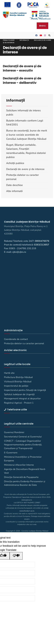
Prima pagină (9, 40)
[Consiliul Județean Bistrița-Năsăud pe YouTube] (40, 35)
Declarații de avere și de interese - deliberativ (22, 80)
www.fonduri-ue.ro (26, 511)
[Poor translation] (16, 556)
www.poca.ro (26, 500)
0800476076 (42, 241)
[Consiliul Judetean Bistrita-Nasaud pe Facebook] (36, 35)
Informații (24, 40)
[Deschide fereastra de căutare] (49, 35)
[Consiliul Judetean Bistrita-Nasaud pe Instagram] (44, 35)
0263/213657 (41, 244)
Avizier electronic (15, 350)
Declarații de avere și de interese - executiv (22, 68)
